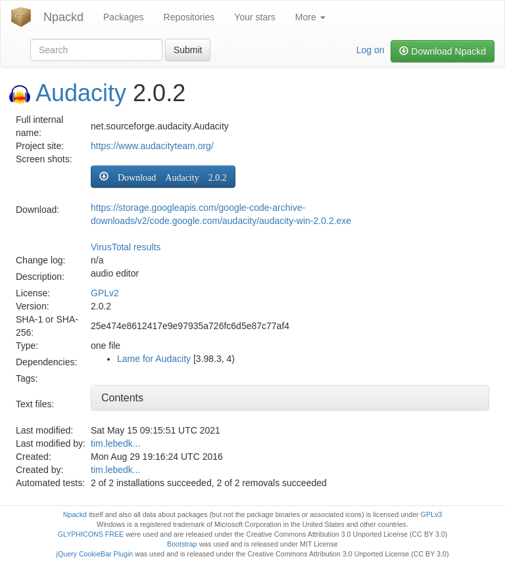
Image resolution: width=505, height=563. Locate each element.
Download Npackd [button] (442, 51)
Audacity (81, 92)
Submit (188, 50)
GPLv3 (432, 514)
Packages (123, 17)
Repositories (189, 17)
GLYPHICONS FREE (91, 534)
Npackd (63, 17)
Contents (122, 397)
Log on (370, 50)
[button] (163, 177)
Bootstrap (182, 544)
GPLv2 (105, 293)
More (310, 17)
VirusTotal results (125, 247)
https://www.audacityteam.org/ (152, 146)
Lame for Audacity (154, 358)
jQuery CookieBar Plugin (95, 554)
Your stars (255, 17)
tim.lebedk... (115, 443)
